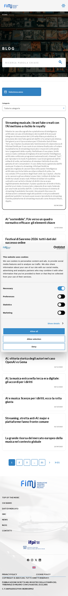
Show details (54, 323)
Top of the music (10, 497)
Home (5, 15)
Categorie (6, 103)
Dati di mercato (10, 508)
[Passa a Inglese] (34, 567)
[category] (34, 108)
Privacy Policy (9, 574)
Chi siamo (7, 503)
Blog (4, 525)
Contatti (7, 530)
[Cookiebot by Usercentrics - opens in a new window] (53, 247)
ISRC (4, 514)
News (5, 519)
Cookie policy (43, 574)
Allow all (34, 331)
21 (42, 462)
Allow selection (34, 339)
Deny (34, 347)
